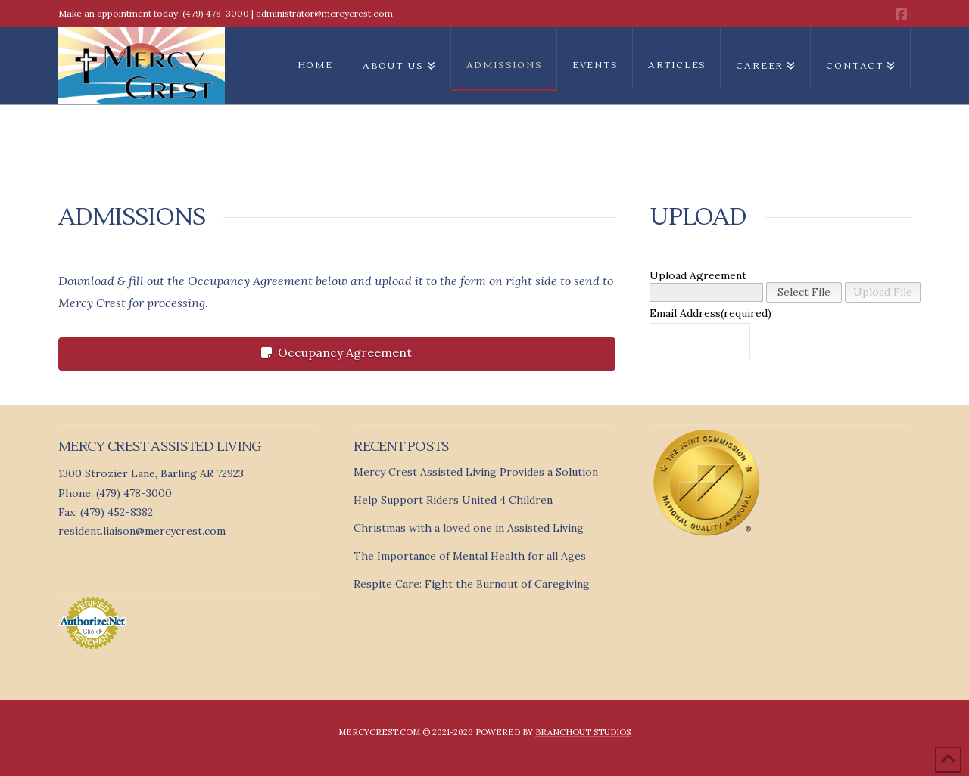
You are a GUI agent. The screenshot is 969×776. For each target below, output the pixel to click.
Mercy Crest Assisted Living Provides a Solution (476, 472)
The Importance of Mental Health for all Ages (470, 556)
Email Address (683, 313)
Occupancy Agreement (336, 352)
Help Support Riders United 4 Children (453, 500)
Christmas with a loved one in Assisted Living (469, 528)
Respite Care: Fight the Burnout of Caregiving (472, 584)
